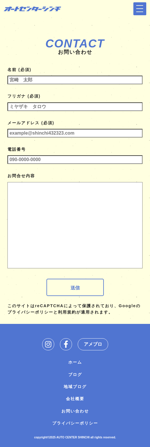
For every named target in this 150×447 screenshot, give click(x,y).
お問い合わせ (75, 411)
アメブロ (93, 344)
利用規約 (67, 312)
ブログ (75, 374)
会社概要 (75, 398)
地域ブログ (75, 386)
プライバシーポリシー (30, 312)
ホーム (75, 362)
